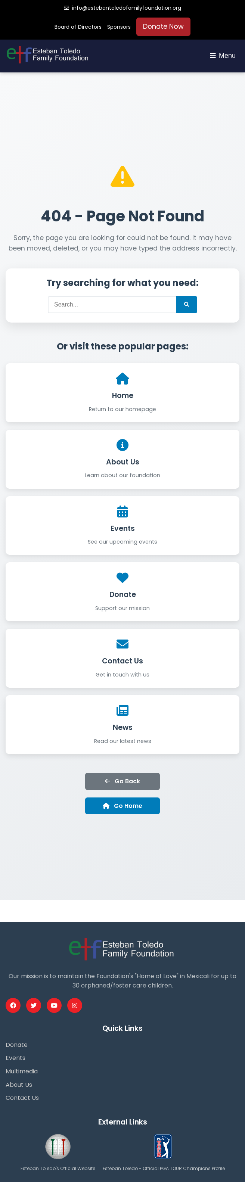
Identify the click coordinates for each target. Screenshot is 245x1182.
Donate (122, 595)
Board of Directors (78, 27)
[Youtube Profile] (54, 1005)
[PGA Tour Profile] (164, 1161)
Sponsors (119, 27)
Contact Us (122, 661)
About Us (122, 462)
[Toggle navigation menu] (222, 55)
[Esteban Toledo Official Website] (58, 1161)
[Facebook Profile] (13, 1005)
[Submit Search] (186, 304)
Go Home (122, 806)
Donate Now (163, 26)
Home (122, 396)
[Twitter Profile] (33, 1005)
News (123, 727)
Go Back (122, 781)
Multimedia (22, 1071)
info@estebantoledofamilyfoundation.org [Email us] (122, 8)
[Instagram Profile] (74, 1005)
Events (123, 528)
